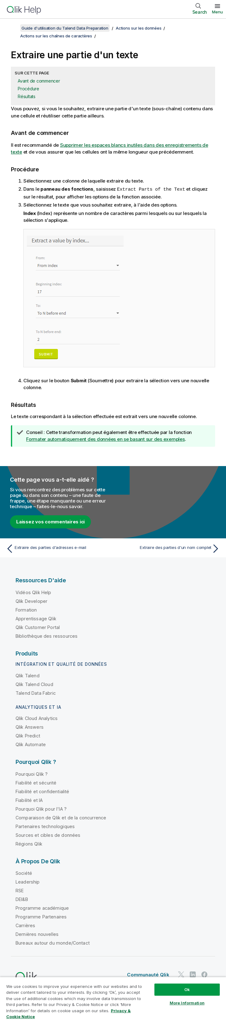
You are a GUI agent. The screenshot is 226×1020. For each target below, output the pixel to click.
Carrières (25, 925)
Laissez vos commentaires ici (50, 521)
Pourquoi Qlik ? (32, 773)
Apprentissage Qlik (36, 618)
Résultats (26, 96)
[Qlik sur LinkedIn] (192, 974)
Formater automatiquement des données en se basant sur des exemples (105, 439)
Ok (187, 989)
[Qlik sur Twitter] (181, 974)
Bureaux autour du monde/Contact (53, 942)
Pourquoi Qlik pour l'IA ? (41, 808)
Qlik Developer (31, 600)
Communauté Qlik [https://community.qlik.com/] (148, 974)
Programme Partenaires (41, 916)
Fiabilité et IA (29, 800)
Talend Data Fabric (36, 692)
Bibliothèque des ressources (47, 635)
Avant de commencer (39, 80)
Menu (217, 11)
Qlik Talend (28, 675)
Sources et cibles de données (48, 834)
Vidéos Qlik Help (33, 592)
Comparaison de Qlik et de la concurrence (61, 817)
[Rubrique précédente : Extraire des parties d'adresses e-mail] (58, 548)
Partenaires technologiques (45, 826)
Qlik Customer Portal (38, 627)
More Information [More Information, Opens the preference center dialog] (187, 1002)
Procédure (28, 88)
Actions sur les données (138, 28)
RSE (20, 890)
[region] (113, 998)
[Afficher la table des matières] (12, 28)
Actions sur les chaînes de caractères (56, 35)
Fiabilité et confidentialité (42, 791)
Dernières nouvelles (37, 934)
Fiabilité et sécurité (36, 782)
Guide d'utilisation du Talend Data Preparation (64, 28)
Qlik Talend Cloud (34, 684)
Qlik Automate (31, 744)
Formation (26, 609)
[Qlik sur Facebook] (204, 974)
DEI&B (22, 899)
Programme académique (42, 907)
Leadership (28, 881)
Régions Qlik (29, 843)
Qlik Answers (30, 726)
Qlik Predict (28, 735)
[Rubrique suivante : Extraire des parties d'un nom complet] (168, 548)
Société (24, 872)
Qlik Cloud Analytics (37, 718)
